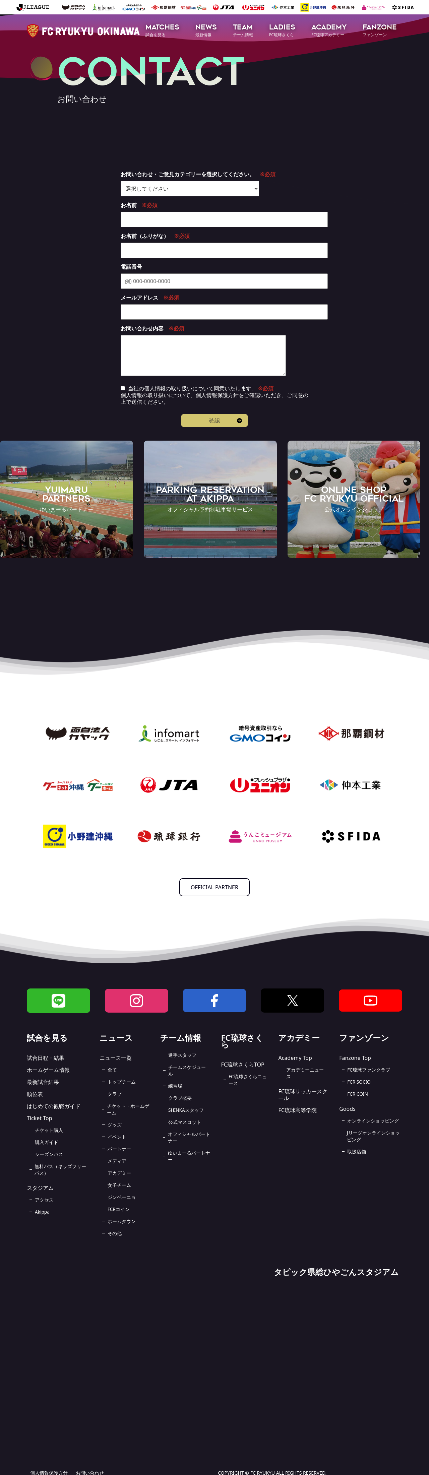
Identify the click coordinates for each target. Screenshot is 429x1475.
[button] (162, 31)
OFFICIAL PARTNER (214, 887)
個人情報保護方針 (217, 395)
